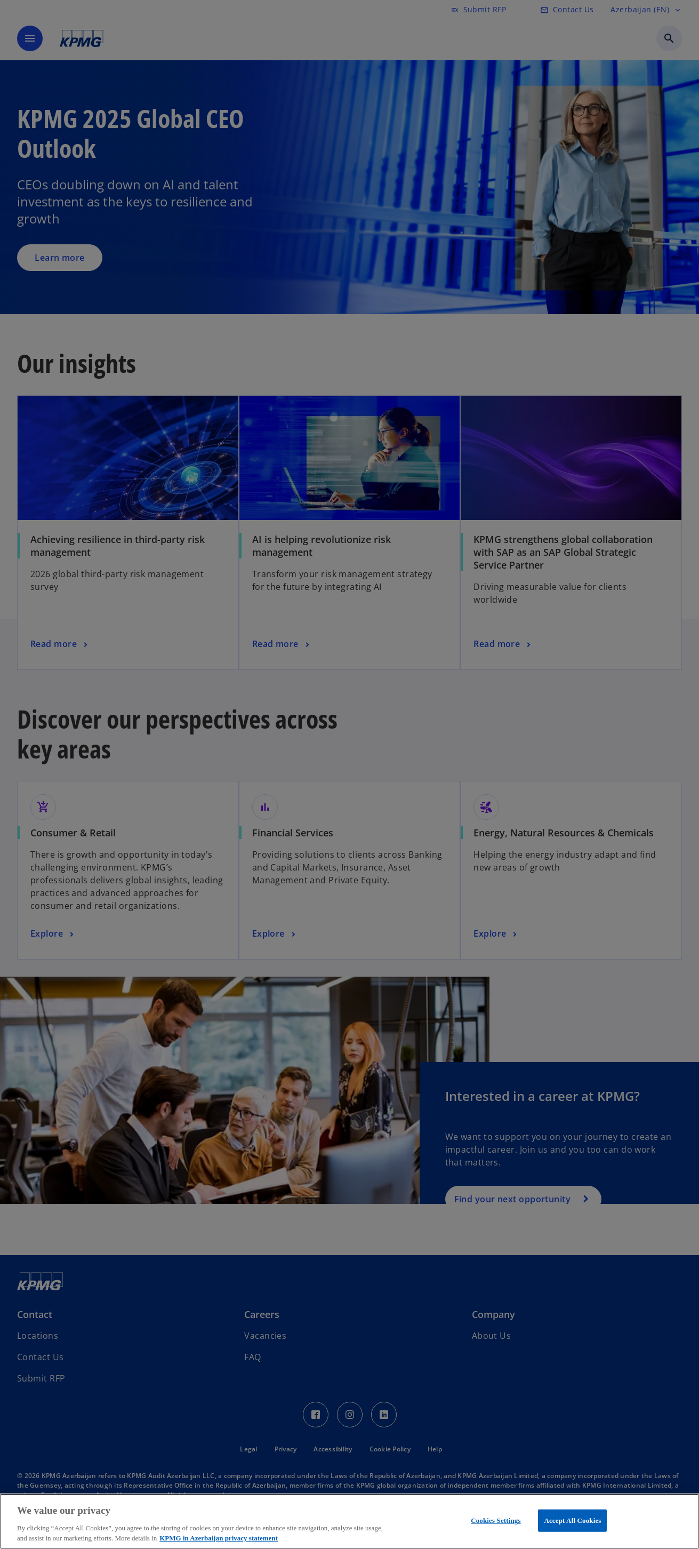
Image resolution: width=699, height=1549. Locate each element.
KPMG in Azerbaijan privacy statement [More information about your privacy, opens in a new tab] (218, 1538)
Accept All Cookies (572, 1520)
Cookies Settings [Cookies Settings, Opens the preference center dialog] (495, 1520)
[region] (349, 1521)
